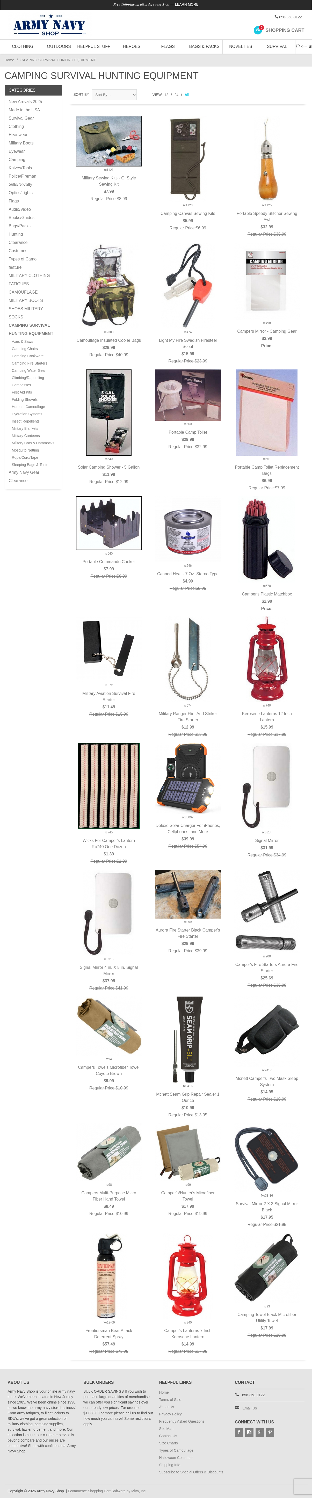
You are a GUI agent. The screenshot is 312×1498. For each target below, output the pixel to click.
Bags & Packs (204, 46)
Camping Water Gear (29, 370)
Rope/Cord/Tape (25, 457)
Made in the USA (24, 110)
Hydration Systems (27, 414)
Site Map (166, 1429)
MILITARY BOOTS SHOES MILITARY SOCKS (26, 308)
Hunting (16, 234)
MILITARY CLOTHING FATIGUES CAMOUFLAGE (29, 283)
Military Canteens (26, 436)
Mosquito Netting (25, 450)
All (187, 95)
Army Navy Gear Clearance (24, 476)
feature (15, 267)
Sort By (81, 94)
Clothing (22, 46)
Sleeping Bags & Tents (30, 465)
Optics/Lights (21, 193)
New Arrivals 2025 (25, 101)
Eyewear (17, 151)
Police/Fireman (23, 176)
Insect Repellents (26, 421)
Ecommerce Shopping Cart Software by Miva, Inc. (108, 1491)
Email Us (249, 1408)
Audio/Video (20, 209)
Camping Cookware (28, 356)
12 (166, 95)
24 (177, 95)
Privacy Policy (170, 1414)
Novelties (240, 46)
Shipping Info (169, 1465)
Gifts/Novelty (20, 184)
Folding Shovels (25, 399)
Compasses (21, 385)
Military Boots (21, 143)
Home (9, 60)
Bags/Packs (20, 226)
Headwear (18, 135)
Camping (17, 159)
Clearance (18, 242)
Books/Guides (22, 217)
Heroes (132, 46)
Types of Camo (23, 259)
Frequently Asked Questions (182, 1421)
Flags (168, 46)
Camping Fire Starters (29, 363)
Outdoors (59, 46)
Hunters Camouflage (28, 407)
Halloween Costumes (176, 1458)
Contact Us (168, 1436)
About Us (166, 1407)
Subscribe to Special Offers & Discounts (191, 1472)
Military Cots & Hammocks (33, 443)
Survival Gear (21, 118)
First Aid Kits (22, 392)
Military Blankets (25, 428)
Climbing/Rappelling (28, 378)
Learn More (188, 5)
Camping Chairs (25, 349)
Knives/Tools (20, 168)
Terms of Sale (170, 1400)
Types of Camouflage (176, 1450)
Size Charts (168, 1443)
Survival (277, 46)
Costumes (18, 251)
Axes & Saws (22, 341)
